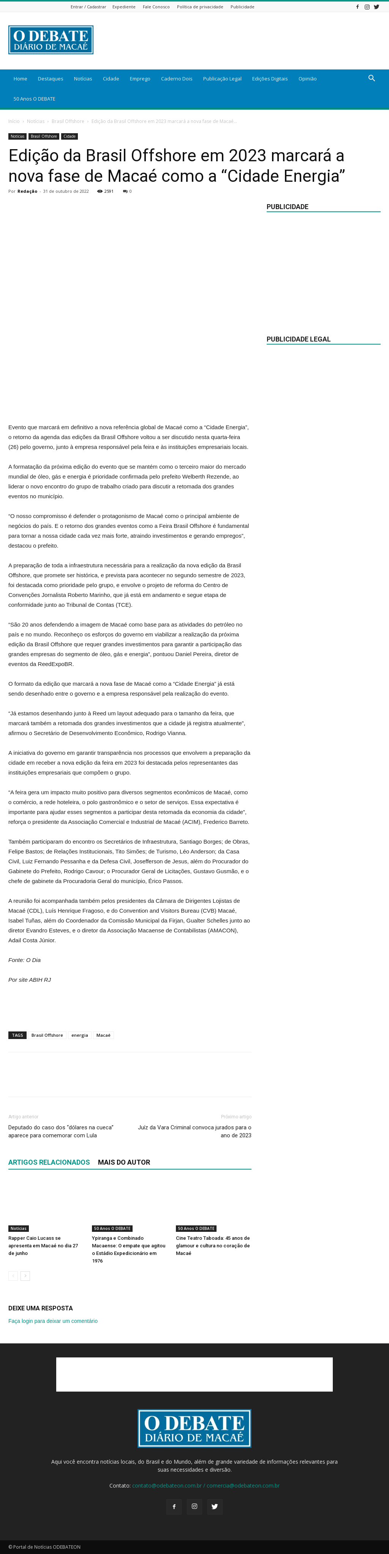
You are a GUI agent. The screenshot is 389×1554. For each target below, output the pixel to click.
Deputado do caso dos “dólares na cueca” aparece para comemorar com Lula (61, 1131)
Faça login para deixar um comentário (53, 1321)
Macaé (103, 1035)
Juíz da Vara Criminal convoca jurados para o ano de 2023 (194, 1131)
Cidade (111, 78)
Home (20, 78)
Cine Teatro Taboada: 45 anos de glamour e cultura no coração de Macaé (213, 1245)
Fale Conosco (156, 6)
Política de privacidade (200, 6)
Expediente (124, 6)
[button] (371, 79)
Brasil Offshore (68, 121)
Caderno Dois (177, 78)
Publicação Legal (222, 78)
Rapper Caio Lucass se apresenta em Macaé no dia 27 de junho (43, 1245)
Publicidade (243, 6)
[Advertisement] (130, 403)
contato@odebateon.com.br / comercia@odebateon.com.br (206, 1485)
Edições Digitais (270, 78)
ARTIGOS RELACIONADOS (49, 1162)
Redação (27, 191)
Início (14, 121)
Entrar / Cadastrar (88, 6)
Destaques (50, 78)
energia (79, 1035)
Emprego (140, 78)
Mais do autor (124, 1162)
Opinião (308, 78)
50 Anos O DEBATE (34, 98)
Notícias (83, 78)
